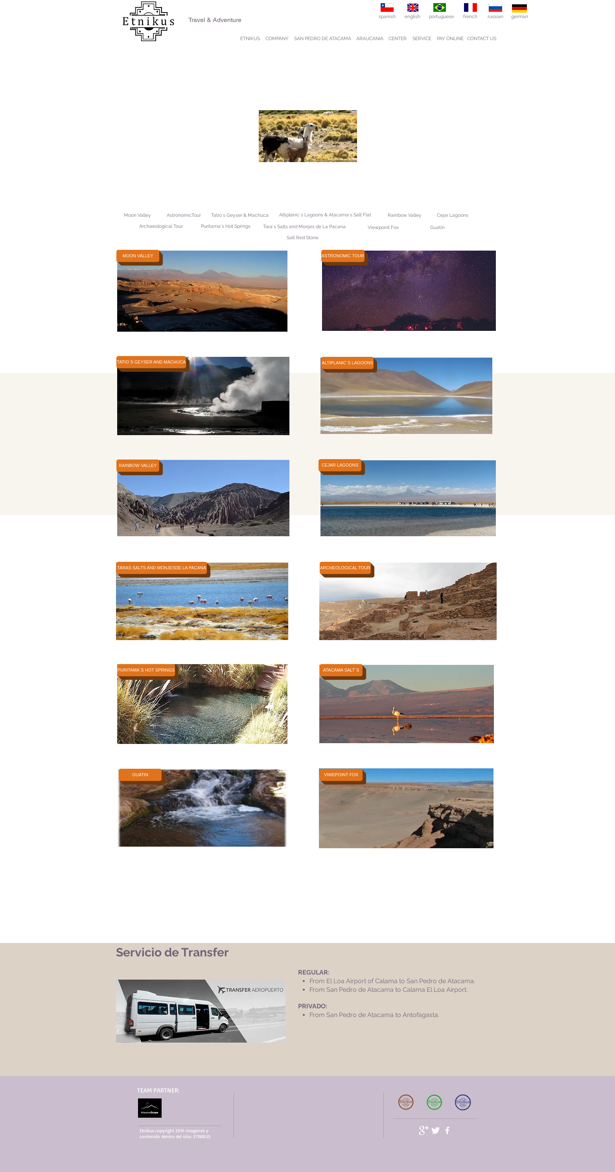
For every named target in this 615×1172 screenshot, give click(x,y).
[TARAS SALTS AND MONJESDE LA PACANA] (161, 568)
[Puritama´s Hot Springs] (225, 226)
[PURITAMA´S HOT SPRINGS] (146, 670)
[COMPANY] (277, 38)
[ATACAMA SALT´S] (341, 670)
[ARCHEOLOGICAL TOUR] (345, 568)
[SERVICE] (422, 38)
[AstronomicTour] (184, 215)
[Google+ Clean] (424, 1130)
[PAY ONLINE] (450, 38)
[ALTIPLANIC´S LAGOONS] (347, 363)
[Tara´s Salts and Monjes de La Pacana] (304, 227)
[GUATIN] (140, 775)
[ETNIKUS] (250, 38)
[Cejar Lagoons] (452, 215)
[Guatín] (437, 227)
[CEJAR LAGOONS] (340, 465)
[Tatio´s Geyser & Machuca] (240, 215)
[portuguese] (441, 16)
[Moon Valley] (137, 215)
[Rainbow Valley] (404, 215)
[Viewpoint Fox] (383, 227)
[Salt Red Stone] (302, 238)
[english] (412, 16)
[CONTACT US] (481, 38)
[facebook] (447, 1130)
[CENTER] (397, 38)
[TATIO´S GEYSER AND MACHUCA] (151, 362)
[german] (519, 16)
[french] (470, 16)
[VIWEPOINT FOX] (341, 775)
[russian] (495, 16)
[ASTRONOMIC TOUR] (343, 256)
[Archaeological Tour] (161, 226)
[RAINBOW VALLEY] (137, 466)
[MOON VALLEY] (137, 256)
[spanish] (387, 16)
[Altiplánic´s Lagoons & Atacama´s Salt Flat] (325, 215)
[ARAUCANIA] (370, 38)
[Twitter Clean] (435, 1130)
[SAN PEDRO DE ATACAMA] (322, 38)
